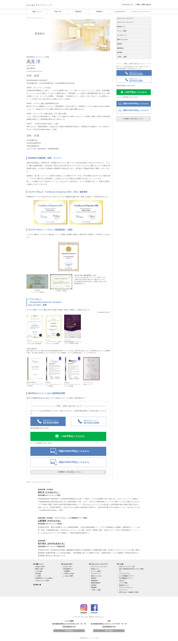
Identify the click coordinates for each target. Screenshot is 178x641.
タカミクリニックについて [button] (99, 564)
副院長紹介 (120, 48)
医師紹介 (99, 11)
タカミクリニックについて (141, 11)
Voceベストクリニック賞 (126, 566)
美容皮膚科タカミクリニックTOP (89, 638)
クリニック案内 (122, 31)
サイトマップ (123, 590)
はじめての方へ (120, 11)
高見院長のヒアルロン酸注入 (44, 578)
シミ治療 (38, 576)
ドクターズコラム (124, 573)
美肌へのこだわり (122, 39)
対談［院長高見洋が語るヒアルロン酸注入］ (131, 570)
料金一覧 (58, 11)
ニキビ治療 (38, 571)
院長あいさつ (121, 26)
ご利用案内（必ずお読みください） (69, 472)
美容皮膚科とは (68, 569)
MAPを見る (69, 631)
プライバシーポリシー (126, 587)
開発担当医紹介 (96, 583)
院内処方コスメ (124, 585)
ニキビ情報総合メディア (126, 576)
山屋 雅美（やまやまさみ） (50, 521)
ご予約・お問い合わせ (143, 4)
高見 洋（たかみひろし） (49, 492)
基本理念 (119, 52)
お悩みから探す (40, 566)
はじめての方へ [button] (68, 564)
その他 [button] (121, 564)
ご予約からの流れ (68, 573)
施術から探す (39, 569)
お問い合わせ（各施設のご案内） (129, 592)
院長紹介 (78, 11)
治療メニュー (37, 11)
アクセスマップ (127, 4)
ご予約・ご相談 (122, 57)
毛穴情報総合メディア (126, 578)
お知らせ (122, 580)
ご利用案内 (66, 571)
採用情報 (94, 587)
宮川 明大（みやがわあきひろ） (52, 543)
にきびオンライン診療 (42, 580)
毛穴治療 (38, 573)
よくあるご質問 (68, 576)
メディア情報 (123, 583)
